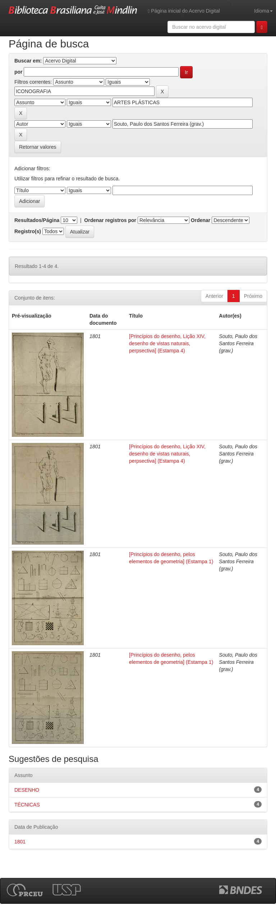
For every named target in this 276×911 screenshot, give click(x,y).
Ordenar (200, 220)
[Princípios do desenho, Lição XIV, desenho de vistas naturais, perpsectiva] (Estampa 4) (167, 343)
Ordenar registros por (110, 220)
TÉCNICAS (27, 805)
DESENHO (26, 790)
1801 (20, 842)
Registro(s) (27, 231)
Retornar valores (37, 147)
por (18, 72)
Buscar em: (28, 61)
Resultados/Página (36, 220)
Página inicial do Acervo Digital (184, 11)
